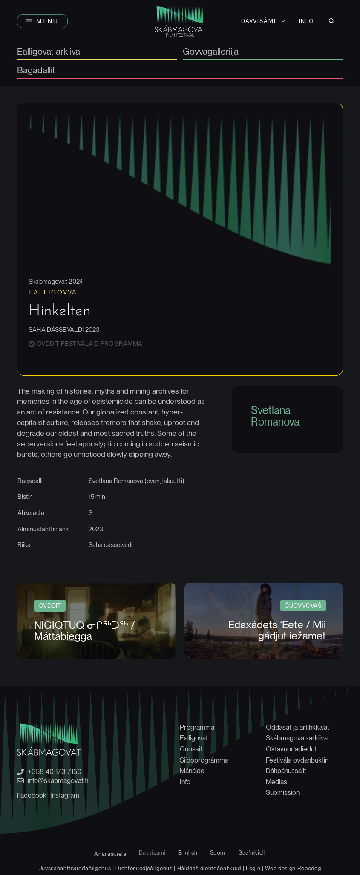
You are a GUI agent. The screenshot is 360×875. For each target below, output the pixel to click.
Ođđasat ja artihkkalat (297, 727)
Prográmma (197, 727)
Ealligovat (194, 738)
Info (306, 21)
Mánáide (192, 771)
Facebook (31, 796)
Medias (276, 782)
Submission (283, 793)
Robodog (309, 868)
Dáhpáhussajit (286, 771)
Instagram (64, 796)
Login (253, 868)
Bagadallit (36, 70)
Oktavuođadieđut (291, 749)
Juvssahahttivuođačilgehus (75, 868)
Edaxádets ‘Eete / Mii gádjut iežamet (277, 630)
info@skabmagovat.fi (58, 780)
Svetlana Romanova (275, 416)
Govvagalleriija (211, 52)
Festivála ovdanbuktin (297, 760)
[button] (42, 21)
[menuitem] (264, 21)
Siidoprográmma (204, 760)
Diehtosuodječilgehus (143, 868)
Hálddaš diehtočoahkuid (209, 868)
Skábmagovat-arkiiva (297, 738)
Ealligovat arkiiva (48, 52)
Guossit (191, 749)
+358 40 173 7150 (54, 772)
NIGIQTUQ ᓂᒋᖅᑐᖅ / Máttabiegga (84, 630)
